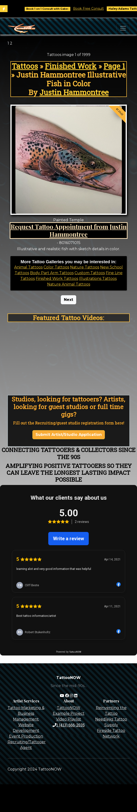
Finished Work (71, 66)
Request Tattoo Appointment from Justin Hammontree (69, 230)
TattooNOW (68, 708)
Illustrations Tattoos (98, 278)
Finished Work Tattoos (57, 278)
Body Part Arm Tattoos (52, 273)
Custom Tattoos (90, 273)
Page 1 (114, 66)
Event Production (26, 736)
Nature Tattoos (84, 267)
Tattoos (25, 66)
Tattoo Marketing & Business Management (26, 713)
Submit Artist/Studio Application (68, 434)
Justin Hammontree (74, 92)
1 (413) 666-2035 (69, 724)
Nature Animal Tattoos (68, 284)
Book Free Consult (92, 8)
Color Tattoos (56, 267)
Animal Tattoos (28, 267)
